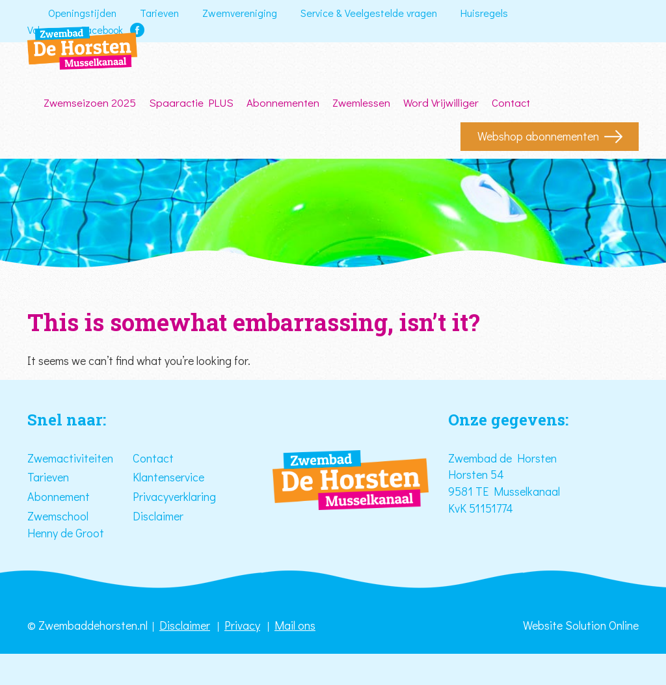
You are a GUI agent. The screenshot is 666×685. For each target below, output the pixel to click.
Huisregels (484, 13)
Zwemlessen (361, 102)
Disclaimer (158, 516)
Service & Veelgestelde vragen (368, 13)
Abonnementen (282, 102)
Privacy (242, 625)
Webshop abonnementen (538, 136)
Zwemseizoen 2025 (90, 102)
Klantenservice (168, 477)
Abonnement (58, 496)
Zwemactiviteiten (70, 458)
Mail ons (294, 625)
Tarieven (159, 13)
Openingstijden (82, 13)
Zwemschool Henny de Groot (65, 524)
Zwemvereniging (239, 13)
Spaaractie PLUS (191, 102)
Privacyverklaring (174, 496)
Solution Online (602, 625)
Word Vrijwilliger (441, 102)
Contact (511, 102)
